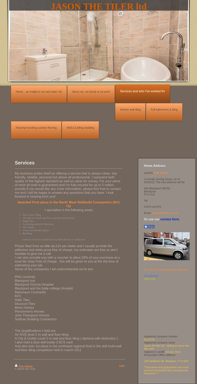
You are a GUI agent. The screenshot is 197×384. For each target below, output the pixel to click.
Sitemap (29, 366)
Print (19, 366)
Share (149, 227)
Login (121, 365)
